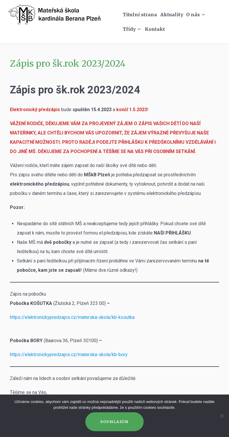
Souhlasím (114, 421)
